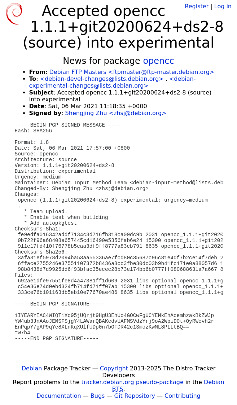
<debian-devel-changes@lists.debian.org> (102, 78)
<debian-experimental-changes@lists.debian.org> (112, 82)
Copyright (114, 368)
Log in (223, 6)
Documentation (58, 395)
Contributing (182, 395)
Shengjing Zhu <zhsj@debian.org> (116, 113)
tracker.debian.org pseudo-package (133, 382)
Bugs (98, 395)
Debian (32, 368)
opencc (158, 61)
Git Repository (134, 395)
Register (197, 6)
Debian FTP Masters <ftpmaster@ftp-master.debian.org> (131, 72)
